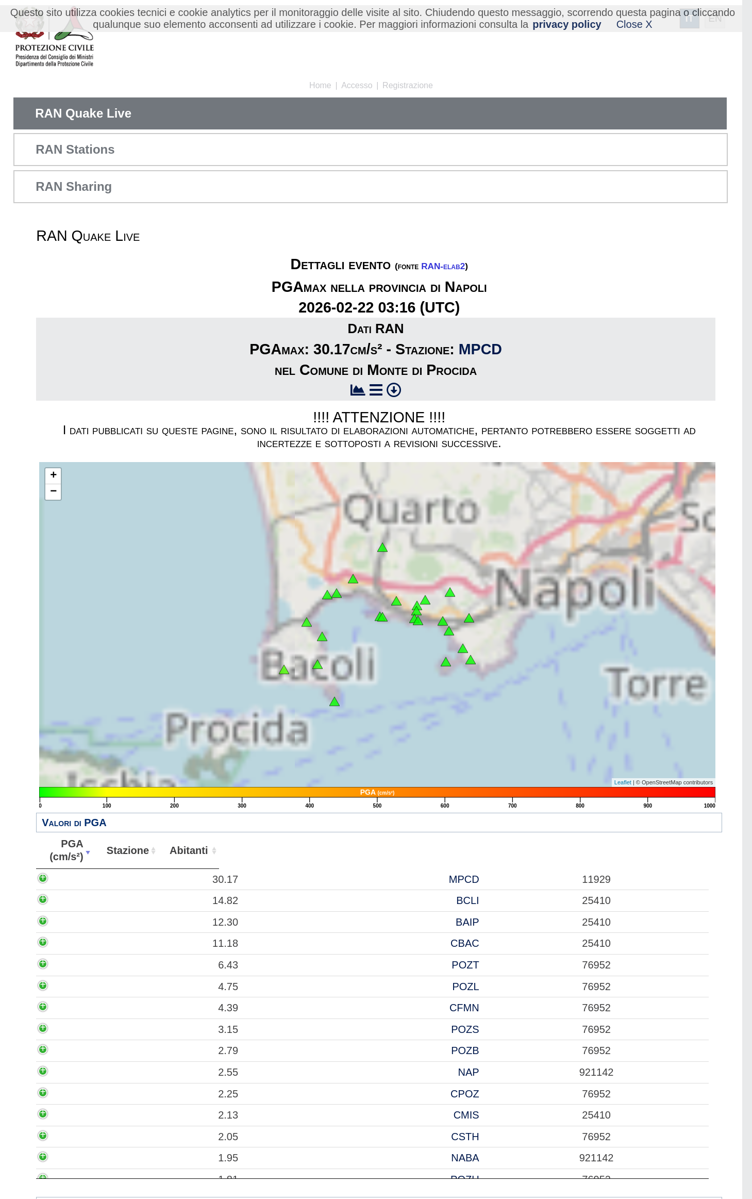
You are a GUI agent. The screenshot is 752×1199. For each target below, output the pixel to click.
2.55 (93, 1072)
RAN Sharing (74, 186)
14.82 (91, 900)
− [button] (53, 492)
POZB (174, 1050)
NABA (174, 1157)
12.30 (91, 922)
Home (320, 85)
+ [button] (53, 476)
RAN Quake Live (83, 113)
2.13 (93, 1115)
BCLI (176, 900)
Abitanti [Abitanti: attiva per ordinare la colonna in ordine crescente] (232, 850)
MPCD (480, 349)
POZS (174, 1029)
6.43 (93, 965)
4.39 (93, 1007)
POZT (174, 965)
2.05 (93, 1136)
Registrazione (407, 85)
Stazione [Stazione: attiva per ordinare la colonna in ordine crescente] (163, 850)
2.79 (93, 1050)
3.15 (93, 1029)
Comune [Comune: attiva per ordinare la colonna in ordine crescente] (490, 850)
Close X (634, 24)
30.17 (91, 879)
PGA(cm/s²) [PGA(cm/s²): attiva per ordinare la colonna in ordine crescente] (83, 850)
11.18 (91, 943)
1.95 (93, 1157)
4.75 (93, 986)
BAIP (177, 922)
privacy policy (566, 24)
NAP (177, 1072)
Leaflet (622, 782)
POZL (174, 986)
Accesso (356, 85)
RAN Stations (75, 149)
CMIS (175, 1115)
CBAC (174, 943)
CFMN (173, 1007)
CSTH (174, 1136)
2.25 (93, 1093)
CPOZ (174, 1093)
